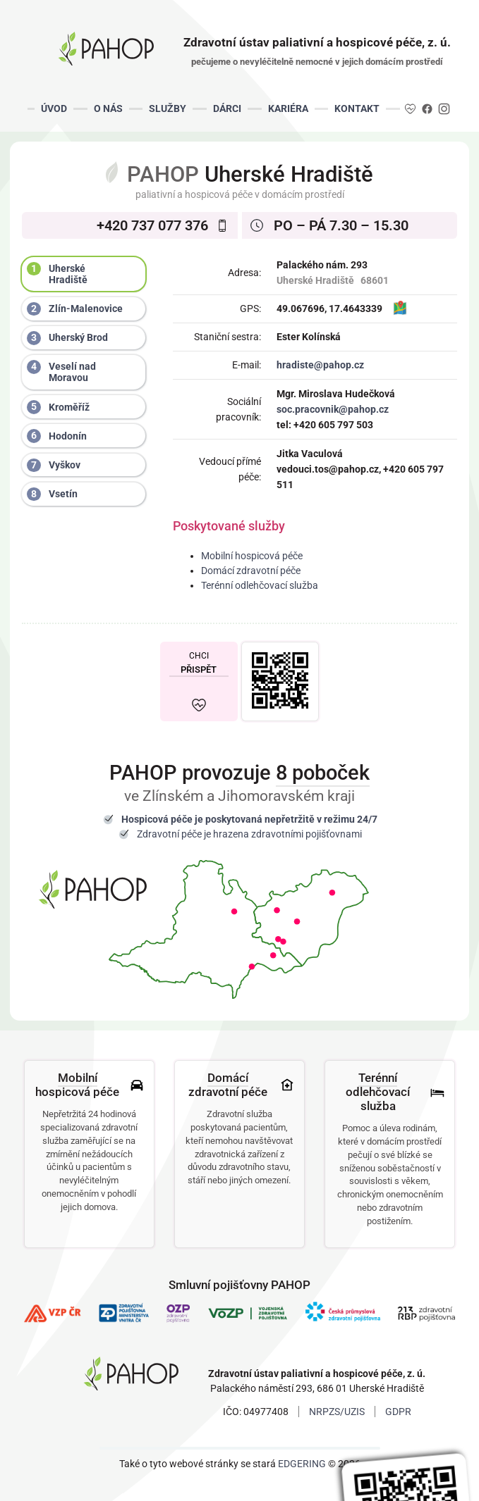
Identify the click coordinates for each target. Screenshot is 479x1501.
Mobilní (77, 1078)
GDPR (398, 1411)
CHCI (199, 663)
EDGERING (302, 1463)
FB (427, 108)
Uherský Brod (67, 338)
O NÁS (108, 108)
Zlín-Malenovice (75, 309)
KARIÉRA (288, 108)
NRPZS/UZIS (337, 1411)
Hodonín (57, 436)
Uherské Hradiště (57, 273)
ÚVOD (54, 108)
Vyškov (53, 466)
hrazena (231, 834)
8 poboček (323, 773)
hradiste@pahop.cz (320, 364)
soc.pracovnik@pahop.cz (333, 409)
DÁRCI (227, 108)
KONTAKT (357, 108)
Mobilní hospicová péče (252, 555)
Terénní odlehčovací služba (259, 585)
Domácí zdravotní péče (251, 570)
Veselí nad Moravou (61, 371)
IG (443, 108)
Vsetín (52, 494)
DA (410, 108)
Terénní (377, 1078)
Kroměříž (58, 407)
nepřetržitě (290, 819)
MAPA (400, 308)
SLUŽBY (167, 108)
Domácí (227, 1078)
